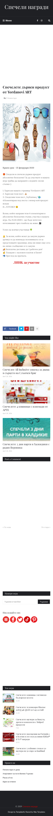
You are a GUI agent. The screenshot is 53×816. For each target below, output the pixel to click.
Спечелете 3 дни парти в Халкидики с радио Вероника (26, 445)
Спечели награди (27, 7)
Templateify (20, 812)
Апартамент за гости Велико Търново (18, 774)
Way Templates (39, 812)
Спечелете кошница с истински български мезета (31, 696)
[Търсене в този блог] (20, 602)
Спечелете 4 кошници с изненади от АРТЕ (25, 408)
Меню (9, 20)
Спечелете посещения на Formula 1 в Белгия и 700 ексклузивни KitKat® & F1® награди (33, 737)
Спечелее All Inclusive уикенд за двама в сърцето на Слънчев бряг (26, 371)
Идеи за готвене (9, 782)
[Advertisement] (26, 58)
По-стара (45, 527)
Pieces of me (8, 778)
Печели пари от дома (11, 770)
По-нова (7, 527)
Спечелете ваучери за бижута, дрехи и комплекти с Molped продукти (30, 722)
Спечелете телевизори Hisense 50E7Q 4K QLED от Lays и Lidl (31, 708)
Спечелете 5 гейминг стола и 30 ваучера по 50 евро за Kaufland (31, 749)
